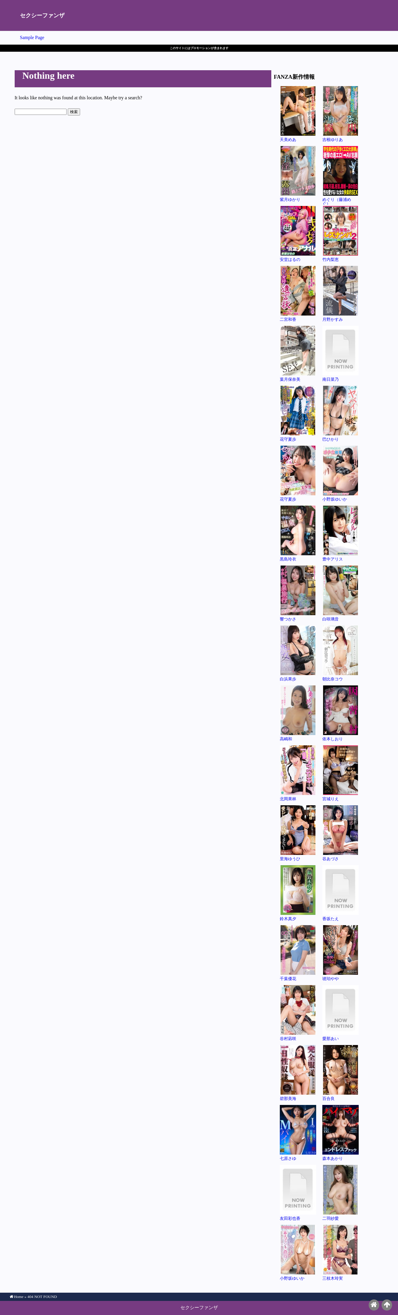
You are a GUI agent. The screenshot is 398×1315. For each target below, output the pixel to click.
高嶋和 (298, 713)
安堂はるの (298, 233)
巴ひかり (340, 413)
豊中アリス (340, 533)
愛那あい (340, 1013)
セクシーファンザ (42, 15)
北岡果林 (298, 773)
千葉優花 (298, 953)
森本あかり (340, 1132)
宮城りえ (340, 773)
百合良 (340, 1073)
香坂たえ (340, 893)
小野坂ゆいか (340, 473)
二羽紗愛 (340, 1192)
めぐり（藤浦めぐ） (340, 175)
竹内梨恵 (340, 233)
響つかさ (298, 593)
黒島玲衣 (298, 533)
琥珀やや (340, 953)
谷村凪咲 (298, 1013)
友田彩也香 (298, 1192)
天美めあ (298, 114)
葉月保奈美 (298, 353)
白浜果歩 (298, 653)
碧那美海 (298, 1073)
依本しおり (340, 713)
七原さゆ (298, 1132)
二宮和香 (298, 293)
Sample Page (32, 37)
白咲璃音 (340, 593)
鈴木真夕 (298, 893)
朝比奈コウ (340, 653)
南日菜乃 (340, 353)
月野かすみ (340, 293)
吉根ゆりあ (340, 114)
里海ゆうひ (298, 833)
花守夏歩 (298, 413)
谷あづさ (340, 833)
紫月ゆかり (298, 174)
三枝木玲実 (340, 1252)
